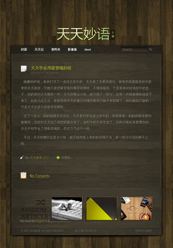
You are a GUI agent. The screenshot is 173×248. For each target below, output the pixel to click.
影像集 (72, 49)
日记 (46, 158)
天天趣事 (36, 158)
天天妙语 (35, 231)
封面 (24, 49)
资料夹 (55, 49)
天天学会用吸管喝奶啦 (51, 68)
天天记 (39, 49)
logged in (41, 221)
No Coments (52, 73)
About (87, 49)
